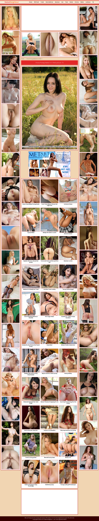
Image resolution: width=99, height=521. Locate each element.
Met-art (26, 518)
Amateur (57, 2)
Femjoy (30, 518)
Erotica (77, 2)
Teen (66, 2)
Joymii (66, 518)
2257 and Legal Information (60, 519)
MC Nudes (42, 518)
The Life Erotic (71, 518)
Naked (12, 2)
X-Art (52, 518)
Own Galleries (49, 2)
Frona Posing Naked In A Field (34, 58)
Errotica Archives (36, 518)
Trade (42, 2)
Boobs (71, 2)
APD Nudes (48, 518)
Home (30, 2)
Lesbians (88, 2)
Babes (82, 2)
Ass (62, 2)
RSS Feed (36, 2)
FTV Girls (56, 518)
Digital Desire (61, 518)
